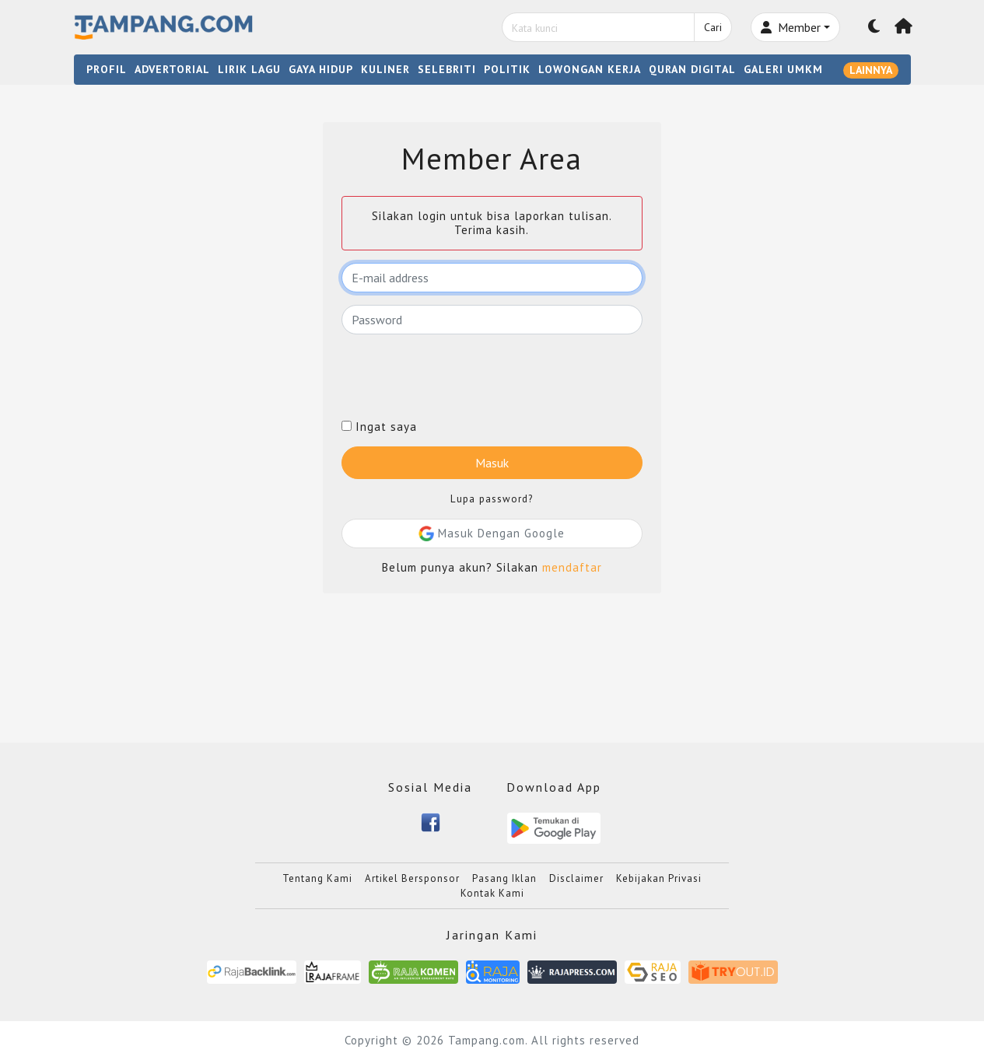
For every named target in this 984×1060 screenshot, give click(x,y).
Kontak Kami (492, 893)
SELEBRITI (447, 69)
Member (791, 27)
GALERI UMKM (783, 69)
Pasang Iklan (504, 878)
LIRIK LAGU (249, 69)
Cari (713, 27)
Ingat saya (379, 427)
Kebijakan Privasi (659, 878)
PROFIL (106, 69)
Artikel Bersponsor (412, 878)
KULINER (385, 69)
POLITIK (507, 69)
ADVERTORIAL (172, 69)
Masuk (492, 463)
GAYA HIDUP (321, 69)
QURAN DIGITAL (692, 69)
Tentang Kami (317, 878)
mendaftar (572, 567)
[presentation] (459, 377)
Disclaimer (576, 878)
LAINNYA (870, 70)
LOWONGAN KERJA (589, 69)
